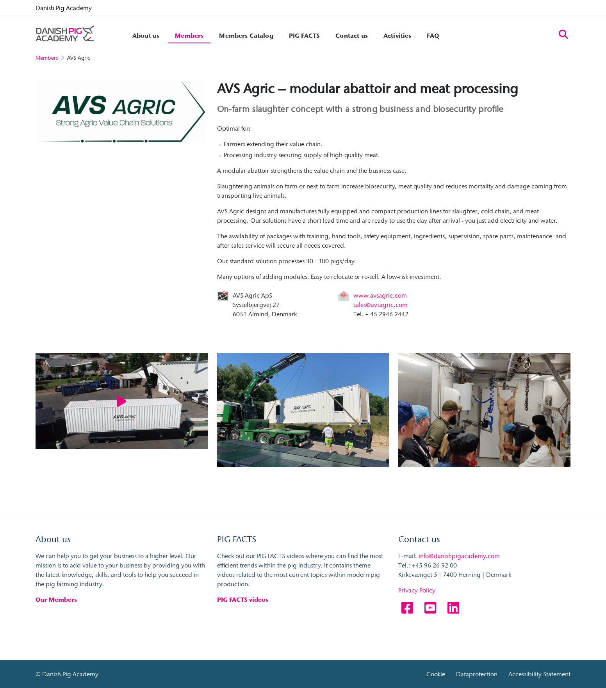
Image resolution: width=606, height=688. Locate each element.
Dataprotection (476, 674)
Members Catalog (246, 35)
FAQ (433, 35)
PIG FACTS (304, 35)
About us (145, 35)
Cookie (435, 674)
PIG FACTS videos (242, 600)
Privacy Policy (416, 590)
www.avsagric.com (380, 295)
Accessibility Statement (539, 674)
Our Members (56, 600)
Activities (397, 35)
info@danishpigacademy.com (459, 556)
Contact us (351, 35)
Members (189, 35)
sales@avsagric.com (380, 305)
